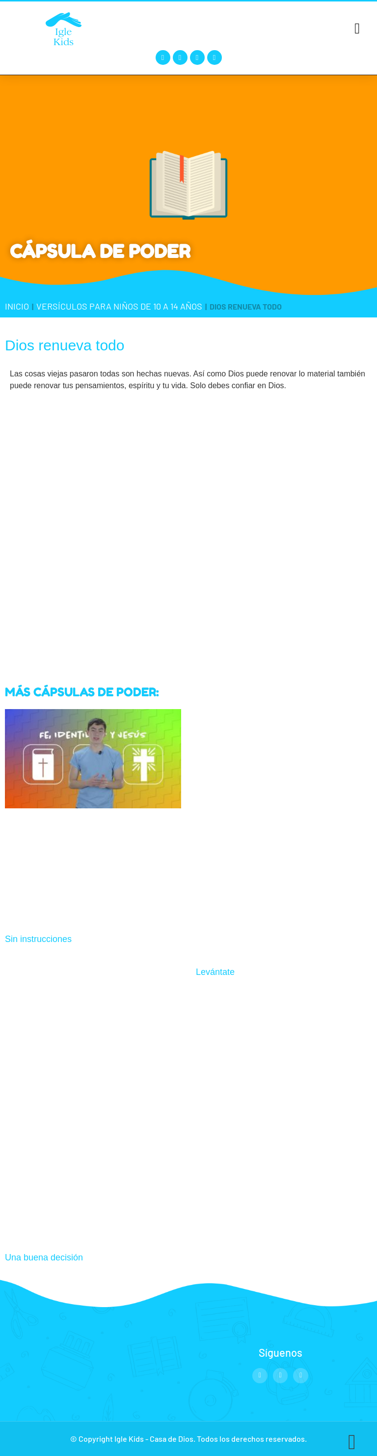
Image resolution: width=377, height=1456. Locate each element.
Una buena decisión (44, 1257)
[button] (357, 28)
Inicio (17, 306)
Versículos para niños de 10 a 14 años (119, 306)
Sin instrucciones (38, 939)
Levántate (215, 972)
